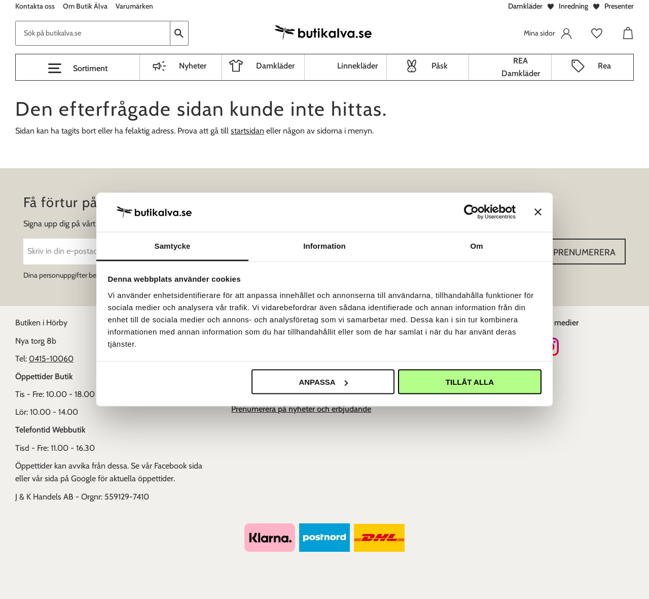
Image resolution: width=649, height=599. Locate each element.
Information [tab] (324, 245)
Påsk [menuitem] (439, 66)
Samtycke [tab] (173, 245)
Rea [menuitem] (604, 66)
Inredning (573, 6)
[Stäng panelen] (538, 212)
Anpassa (323, 382)
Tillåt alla (470, 382)
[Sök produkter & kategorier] (92, 33)
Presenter (619, 6)
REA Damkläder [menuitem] (520, 67)
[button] (77, 68)
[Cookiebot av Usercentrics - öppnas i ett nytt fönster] (471, 212)
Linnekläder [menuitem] (357, 66)
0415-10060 (51, 358)
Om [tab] (476, 245)
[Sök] (179, 33)
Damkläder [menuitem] (275, 66)
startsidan (247, 131)
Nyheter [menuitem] (192, 66)
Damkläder (525, 6)
